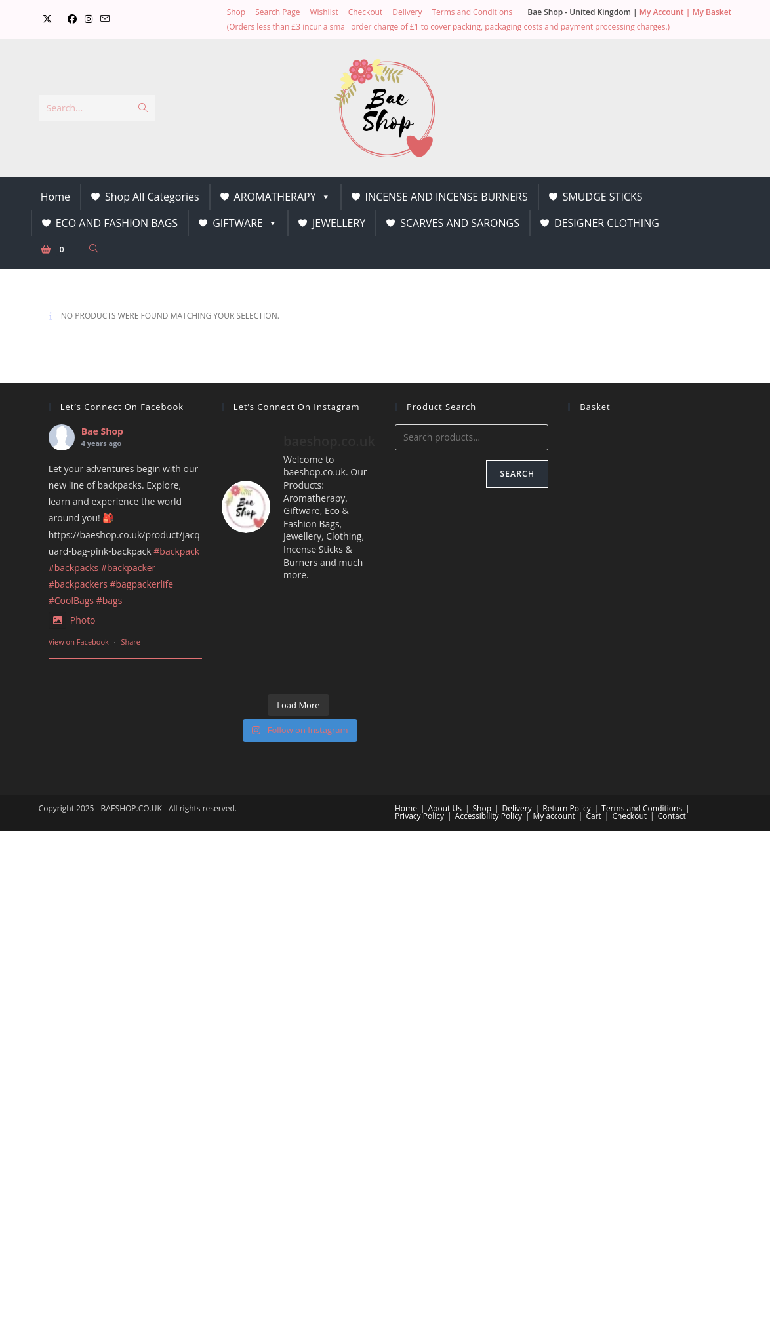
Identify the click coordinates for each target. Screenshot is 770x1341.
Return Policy (566, 808)
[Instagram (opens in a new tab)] (88, 19)
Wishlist (324, 12)
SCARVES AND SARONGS (459, 223)
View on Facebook (79, 642)
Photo (72, 620)
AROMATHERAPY (282, 197)
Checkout (365, 12)
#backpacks (74, 567)
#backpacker (128, 567)
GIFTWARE (245, 223)
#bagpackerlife (141, 584)
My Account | (666, 12)
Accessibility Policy (488, 816)
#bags (109, 600)
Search (517, 473)
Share (130, 642)
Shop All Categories (152, 197)
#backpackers (78, 584)
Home (55, 197)
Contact (672, 816)
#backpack (176, 551)
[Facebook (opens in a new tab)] (72, 19)
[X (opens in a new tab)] (47, 19)
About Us (445, 808)
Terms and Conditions (472, 12)
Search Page (277, 12)
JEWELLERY (338, 223)
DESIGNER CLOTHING (606, 223)
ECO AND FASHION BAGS (117, 223)
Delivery (407, 12)
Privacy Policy (419, 816)
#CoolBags (71, 600)
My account (554, 816)
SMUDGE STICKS (603, 197)
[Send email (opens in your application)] (104, 19)
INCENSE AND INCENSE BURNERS (446, 197)
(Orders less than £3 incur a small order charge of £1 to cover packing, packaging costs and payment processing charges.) (448, 26)
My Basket (711, 12)
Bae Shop (102, 431)
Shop (236, 12)
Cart (593, 816)
